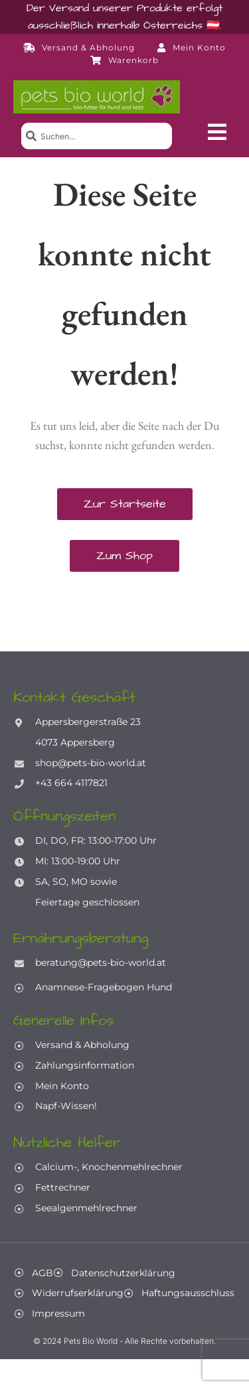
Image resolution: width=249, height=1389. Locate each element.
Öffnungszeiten (64, 816)
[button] (217, 132)
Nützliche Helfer (67, 1142)
